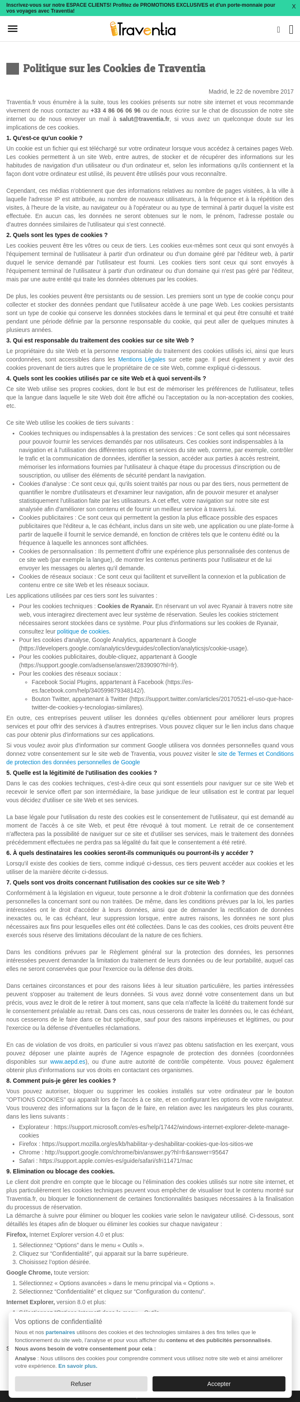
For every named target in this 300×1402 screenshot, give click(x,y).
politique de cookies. (84, 631)
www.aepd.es (67, 1061)
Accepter (218, 1383)
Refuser (81, 1383)
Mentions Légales (143, 359)
